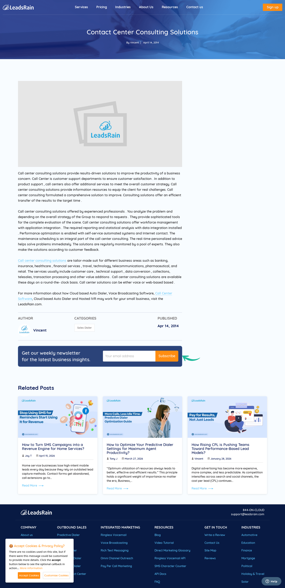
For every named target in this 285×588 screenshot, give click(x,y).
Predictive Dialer (68, 534)
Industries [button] (123, 7)
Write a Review (214, 534)
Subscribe (166, 356)
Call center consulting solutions (42, 260)
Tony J (114, 459)
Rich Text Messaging (115, 550)
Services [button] (81, 7)
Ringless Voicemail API (169, 557)
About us (27, 534)
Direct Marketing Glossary (172, 550)
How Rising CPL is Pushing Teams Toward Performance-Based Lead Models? (221, 449)
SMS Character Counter (170, 565)
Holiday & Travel (252, 573)
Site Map (210, 550)
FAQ (157, 581)
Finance (246, 550)
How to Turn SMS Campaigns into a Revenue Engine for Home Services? (54, 447)
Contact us (194, 7)
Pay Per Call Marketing (116, 565)
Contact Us (211, 542)
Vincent (134, 42)
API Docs (160, 573)
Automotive (249, 534)
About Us (146, 7)
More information (31, 568)
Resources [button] (170, 7)
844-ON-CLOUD (253, 509)
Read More (33, 486)
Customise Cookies (56, 575)
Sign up (272, 7)
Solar (245, 581)
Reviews (210, 557)
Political (246, 565)
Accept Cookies (29, 575)
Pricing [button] (101, 7)
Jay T (28, 456)
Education (248, 542)
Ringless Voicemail (114, 534)
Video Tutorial (164, 542)
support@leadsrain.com (247, 513)
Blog (157, 534)
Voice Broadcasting (114, 542)
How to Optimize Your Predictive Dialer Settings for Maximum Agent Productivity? (140, 449)
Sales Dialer (84, 327)
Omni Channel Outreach (117, 557)
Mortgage (248, 557)
